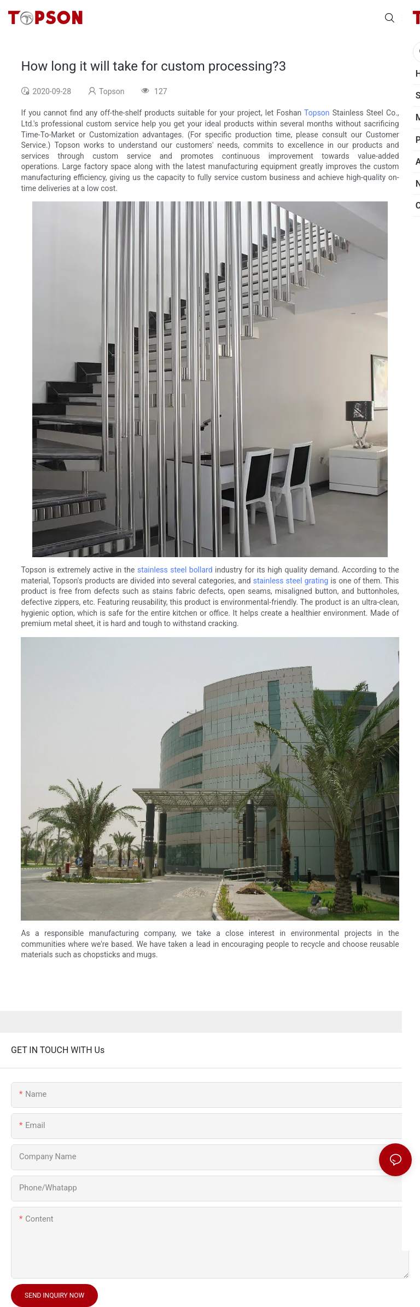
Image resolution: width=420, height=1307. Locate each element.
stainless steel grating (291, 580)
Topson (316, 112)
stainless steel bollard (175, 569)
